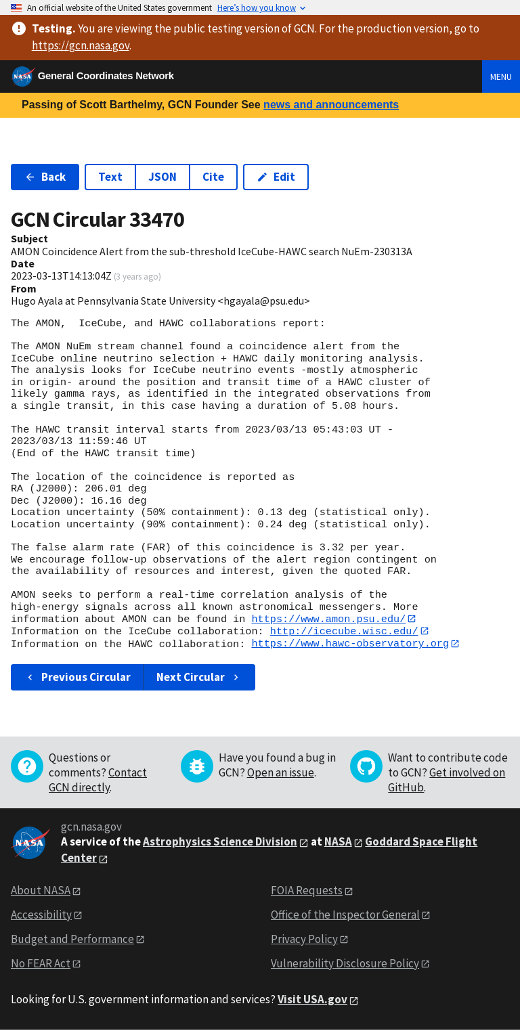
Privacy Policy (304, 939)
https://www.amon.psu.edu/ (328, 619)
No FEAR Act (40, 964)
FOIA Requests (307, 890)
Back (45, 176)
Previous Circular (77, 677)
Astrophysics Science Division (220, 842)
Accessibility (41, 915)
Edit (276, 176)
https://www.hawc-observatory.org (350, 644)
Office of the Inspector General (345, 915)
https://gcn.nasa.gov (80, 45)
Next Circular (199, 677)
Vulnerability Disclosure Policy (345, 964)
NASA (338, 842)
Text (110, 176)
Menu (501, 76)
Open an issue (280, 773)
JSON (162, 176)
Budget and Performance (72, 939)
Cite (213, 176)
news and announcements (331, 104)
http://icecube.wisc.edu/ (344, 631)
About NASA (40, 890)
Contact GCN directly (98, 781)
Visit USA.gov (312, 1000)
